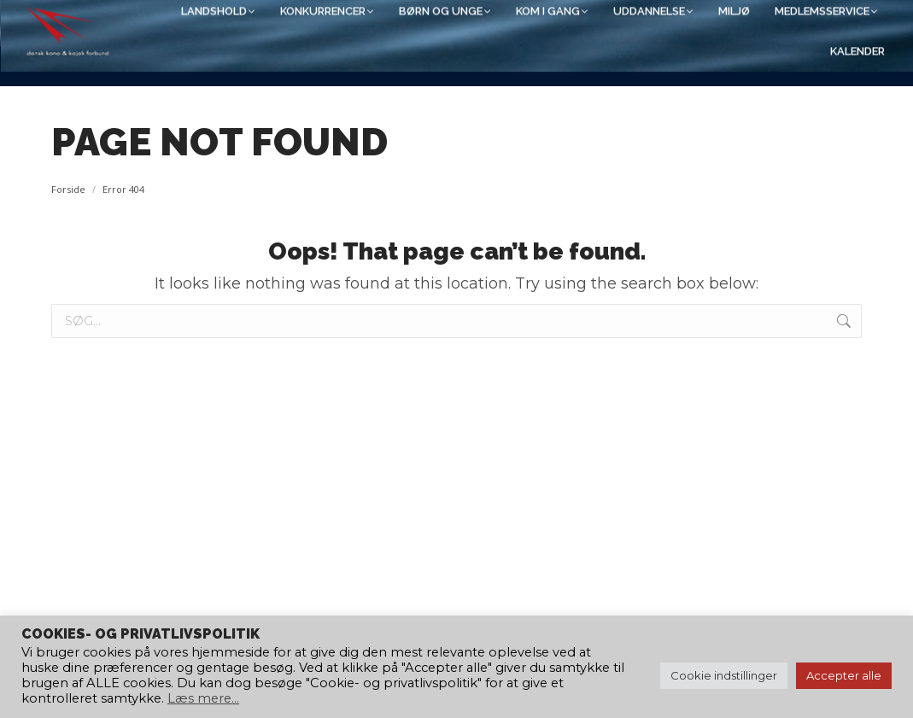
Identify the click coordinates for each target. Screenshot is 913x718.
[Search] (716, 23)
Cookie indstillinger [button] (723, 675)
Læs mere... (203, 698)
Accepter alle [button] (843, 675)
